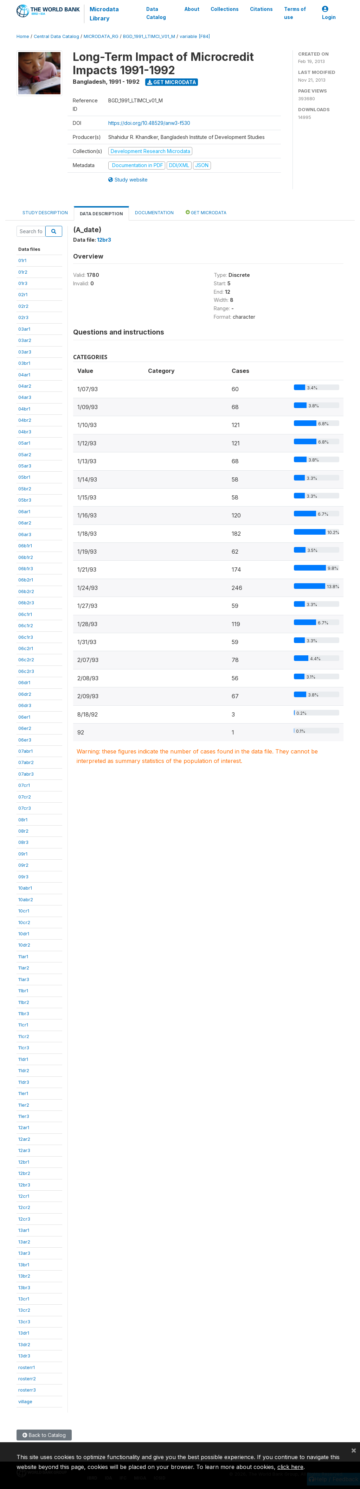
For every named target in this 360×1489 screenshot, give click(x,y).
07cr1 (24, 785)
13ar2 (24, 1242)
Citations (261, 9)
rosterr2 (27, 1378)
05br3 (24, 500)
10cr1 (23, 911)
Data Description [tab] (101, 213)
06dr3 (24, 705)
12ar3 (24, 1150)
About (192, 9)
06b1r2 (25, 557)
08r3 (23, 842)
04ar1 (24, 374)
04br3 (24, 431)
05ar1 (24, 443)
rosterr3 (27, 1390)
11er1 (23, 1093)
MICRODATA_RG (101, 36)
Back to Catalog (44, 1435)
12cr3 (24, 1219)
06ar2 (24, 523)
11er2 (23, 1105)
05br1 (24, 477)
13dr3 (24, 1355)
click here (290, 1466)
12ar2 (24, 1139)
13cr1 (23, 1299)
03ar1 (24, 329)
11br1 (23, 990)
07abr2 (26, 762)
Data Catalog (156, 13)
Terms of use (295, 13)
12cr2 (24, 1207)
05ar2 (24, 454)
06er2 (24, 728)
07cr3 (24, 808)
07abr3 (26, 774)
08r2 (23, 831)
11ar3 (23, 979)
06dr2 (24, 694)
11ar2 (23, 968)
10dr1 (23, 933)
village (25, 1401)
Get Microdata (171, 82)
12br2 (24, 1173)
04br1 (24, 409)
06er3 (24, 740)
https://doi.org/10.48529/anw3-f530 (149, 123)
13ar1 (23, 1230)
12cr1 (23, 1196)
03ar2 (24, 340)
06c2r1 (25, 648)
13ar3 (24, 1253)
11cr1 (23, 1024)
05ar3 (24, 466)
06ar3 (24, 534)
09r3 (23, 876)
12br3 (24, 1185)
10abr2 (25, 899)
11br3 (23, 1013)
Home (23, 36)
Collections (225, 9)
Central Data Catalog (56, 36)
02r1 (22, 294)
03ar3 (24, 352)
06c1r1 (25, 614)
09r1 (22, 854)
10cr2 (24, 922)
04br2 (24, 420)
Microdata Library (104, 14)
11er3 (23, 1116)
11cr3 (23, 1047)
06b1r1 (25, 545)
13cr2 (24, 1310)
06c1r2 (25, 625)
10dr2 (24, 945)
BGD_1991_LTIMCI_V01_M (149, 36)
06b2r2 (26, 591)
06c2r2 (26, 659)
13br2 (24, 1276)
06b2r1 (25, 580)
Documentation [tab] (154, 212)
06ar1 (24, 511)
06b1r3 (25, 568)
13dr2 (24, 1344)
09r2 (23, 865)
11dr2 (23, 1070)
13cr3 (24, 1321)
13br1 (23, 1264)
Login (329, 13)
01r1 (22, 260)
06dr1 (24, 682)
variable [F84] (195, 36)
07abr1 (25, 751)
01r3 (22, 283)
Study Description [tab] (45, 212)
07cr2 (24, 797)
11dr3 (23, 1082)
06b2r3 (26, 602)
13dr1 (23, 1333)
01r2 (22, 272)
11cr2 (23, 1036)
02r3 (23, 317)
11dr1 (23, 1059)
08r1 (22, 819)
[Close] (353, 1450)
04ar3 (24, 397)
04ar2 (24, 386)
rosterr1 (26, 1367)
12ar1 (23, 1127)
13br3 (24, 1287)
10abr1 (25, 888)
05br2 (24, 488)
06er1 (24, 717)
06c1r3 (25, 637)
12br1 (23, 1162)
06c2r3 (26, 671)
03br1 (24, 363)
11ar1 (23, 956)
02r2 (23, 306)
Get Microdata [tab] (206, 212)
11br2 (23, 1002)
